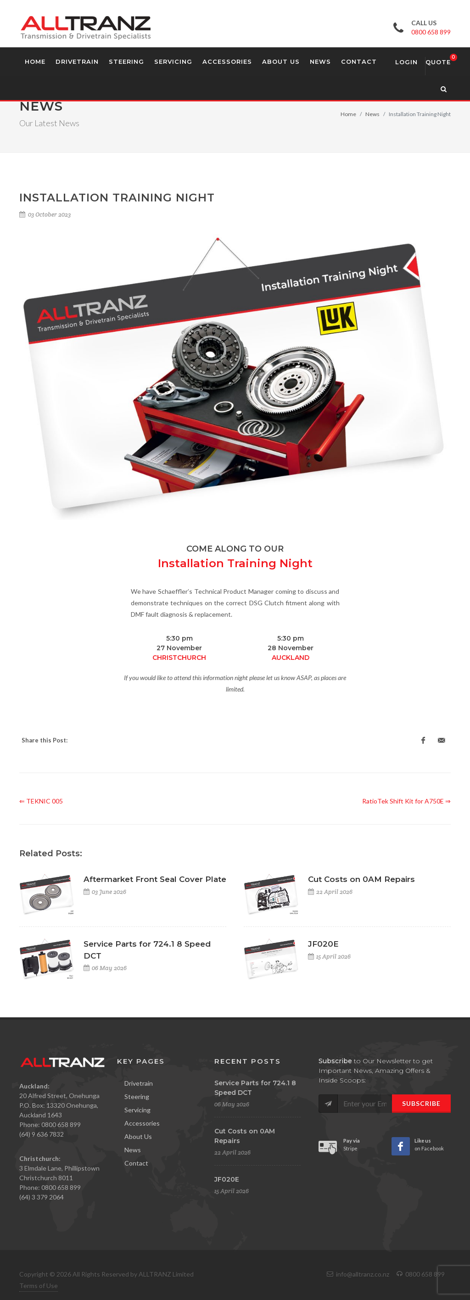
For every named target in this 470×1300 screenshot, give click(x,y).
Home (348, 114)
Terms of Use (38, 1285)
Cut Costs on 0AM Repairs (361, 879)
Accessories (142, 1123)
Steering (136, 1096)
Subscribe (421, 1103)
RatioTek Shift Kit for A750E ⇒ (406, 801)
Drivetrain (138, 1083)
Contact (136, 1163)
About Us (138, 1136)
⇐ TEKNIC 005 (41, 801)
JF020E (323, 943)
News (372, 114)
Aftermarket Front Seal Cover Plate (155, 879)
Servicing (137, 1110)
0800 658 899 (431, 32)
